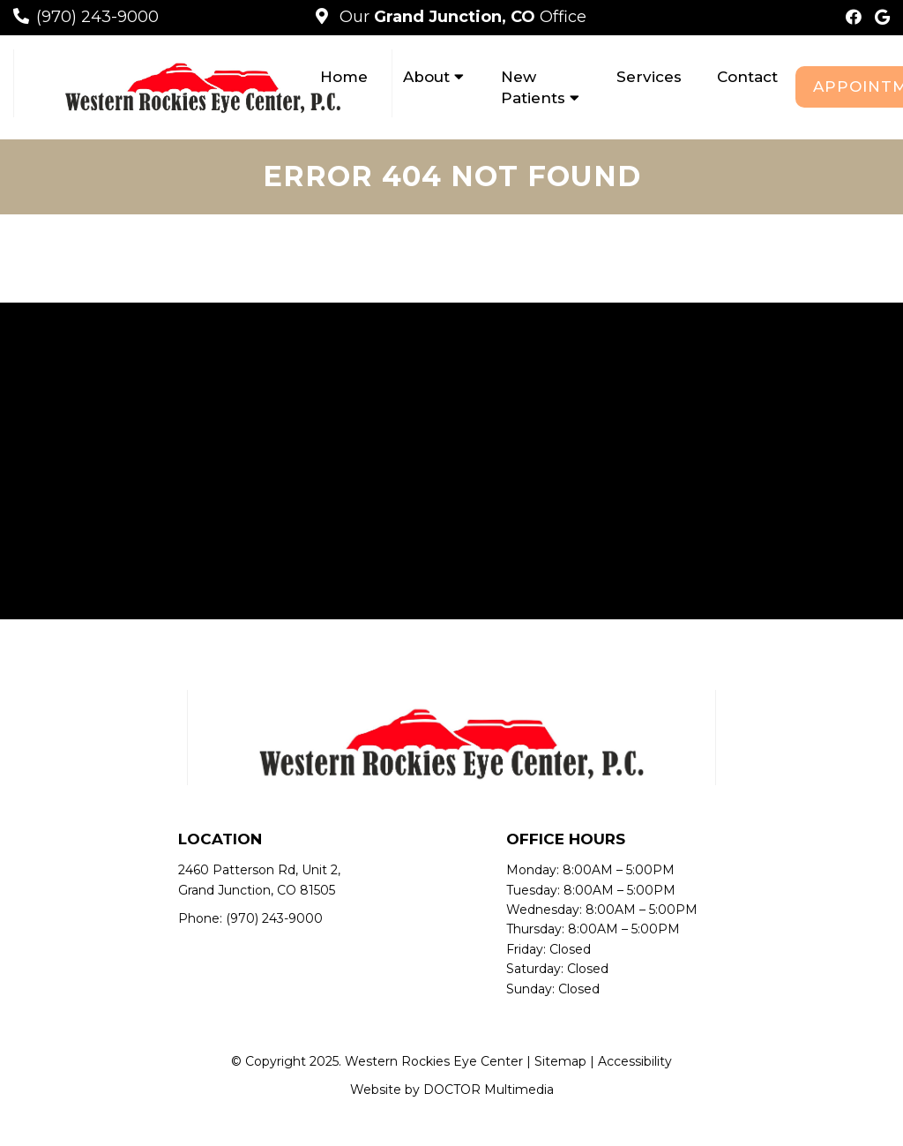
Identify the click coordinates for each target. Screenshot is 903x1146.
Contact (747, 77)
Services (649, 77)
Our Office (460, 16)
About (426, 77)
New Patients (533, 87)
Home (344, 77)
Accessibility (635, 1061)
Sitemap (560, 1061)
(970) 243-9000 (97, 16)
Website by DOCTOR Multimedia (452, 1089)
